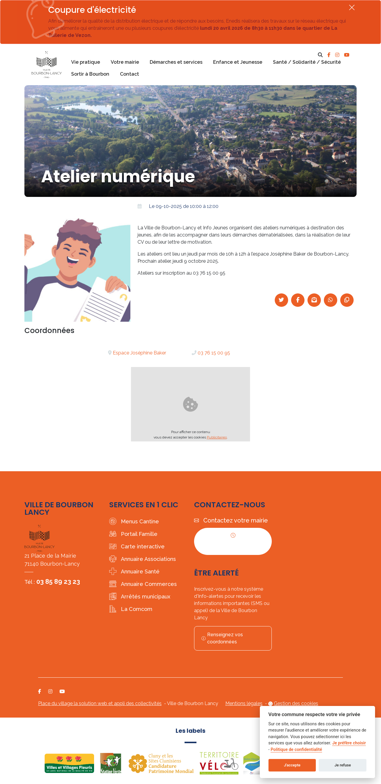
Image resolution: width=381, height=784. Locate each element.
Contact (129, 74)
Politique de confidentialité (296, 749)
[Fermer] (352, 7)
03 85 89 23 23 (58, 581)
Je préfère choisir (349, 743)
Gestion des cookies (296, 703)
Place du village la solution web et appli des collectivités (100, 703)
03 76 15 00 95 (214, 353)
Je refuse (343, 765)
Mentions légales (244, 703)
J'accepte (292, 765)
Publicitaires (217, 437)
